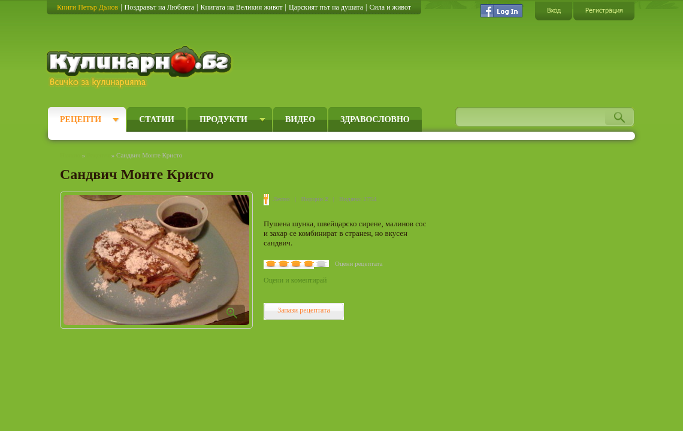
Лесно (281, 198)
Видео (300, 119)
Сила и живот (390, 7)
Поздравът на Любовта (159, 7)
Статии (156, 119)
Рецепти (80, 119)
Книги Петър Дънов (87, 7)
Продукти (223, 119)
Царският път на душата (326, 7)
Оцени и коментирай (295, 280)
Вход (553, 10)
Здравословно (375, 119)
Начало (70, 155)
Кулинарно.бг (140, 67)
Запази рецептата (303, 310)
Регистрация (603, 10)
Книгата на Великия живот (241, 7)
